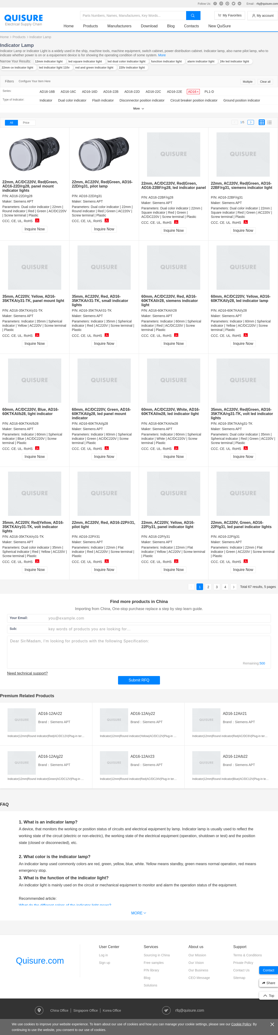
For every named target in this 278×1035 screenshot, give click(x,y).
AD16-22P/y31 (159, 536)
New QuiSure (219, 26)
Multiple (248, 81)
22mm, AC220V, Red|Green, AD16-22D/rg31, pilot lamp (102, 184)
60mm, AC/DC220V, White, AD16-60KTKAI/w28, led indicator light (170, 411)
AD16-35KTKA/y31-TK (26, 310)
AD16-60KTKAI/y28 (232, 310)
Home (69, 26)
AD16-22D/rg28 (20, 196)
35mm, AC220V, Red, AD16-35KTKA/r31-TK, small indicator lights (100, 300)
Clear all (265, 81)
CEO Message (199, 978)
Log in (103, 955)
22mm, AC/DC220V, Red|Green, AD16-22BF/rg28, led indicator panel (173, 185)
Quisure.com (40, 961)
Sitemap (239, 978)
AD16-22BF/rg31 (230, 197)
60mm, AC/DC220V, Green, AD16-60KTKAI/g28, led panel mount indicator (101, 413)
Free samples (154, 963)
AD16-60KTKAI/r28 (162, 310)
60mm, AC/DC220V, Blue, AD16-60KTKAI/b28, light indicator (30, 411)
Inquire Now (35, 229)
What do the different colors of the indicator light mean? (65, 905)
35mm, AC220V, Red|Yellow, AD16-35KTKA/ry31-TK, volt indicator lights (33, 527)
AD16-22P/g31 (229, 536)
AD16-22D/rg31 (90, 196)
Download (149, 26)
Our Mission (197, 955)
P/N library (151, 970)
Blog (171, 26)
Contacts (191, 26)
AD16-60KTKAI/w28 (163, 423)
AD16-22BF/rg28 (160, 197)
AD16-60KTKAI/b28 (23, 423)
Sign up (104, 963)
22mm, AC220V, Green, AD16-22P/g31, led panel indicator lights (241, 525)
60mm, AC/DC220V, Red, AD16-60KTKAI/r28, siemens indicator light (169, 300)
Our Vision (196, 963)
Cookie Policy (241, 1024)
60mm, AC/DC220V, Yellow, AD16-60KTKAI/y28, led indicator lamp (240, 298)
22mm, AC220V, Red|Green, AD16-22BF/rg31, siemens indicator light (241, 185)
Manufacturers (119, 26)
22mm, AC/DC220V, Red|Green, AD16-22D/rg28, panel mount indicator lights (30, 186)
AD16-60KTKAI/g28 (93, 423)
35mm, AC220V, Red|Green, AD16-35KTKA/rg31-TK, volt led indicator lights (242, 413)
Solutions (150, 985)
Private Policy (243, 963)
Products (90, 26)
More (162, 55)
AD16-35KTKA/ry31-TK (26, 536)
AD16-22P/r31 (89, 536)
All (11, 122)
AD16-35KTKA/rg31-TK (235, 423)
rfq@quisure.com (267, 3)
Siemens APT (23, 201)
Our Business (198, 970)
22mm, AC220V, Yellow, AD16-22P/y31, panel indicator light (168, 525)
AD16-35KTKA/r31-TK (95, 310)
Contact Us (241, 970)
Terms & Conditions (247, 955)
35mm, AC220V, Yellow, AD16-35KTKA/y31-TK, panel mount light (33, 298)
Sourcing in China (157, 955)
